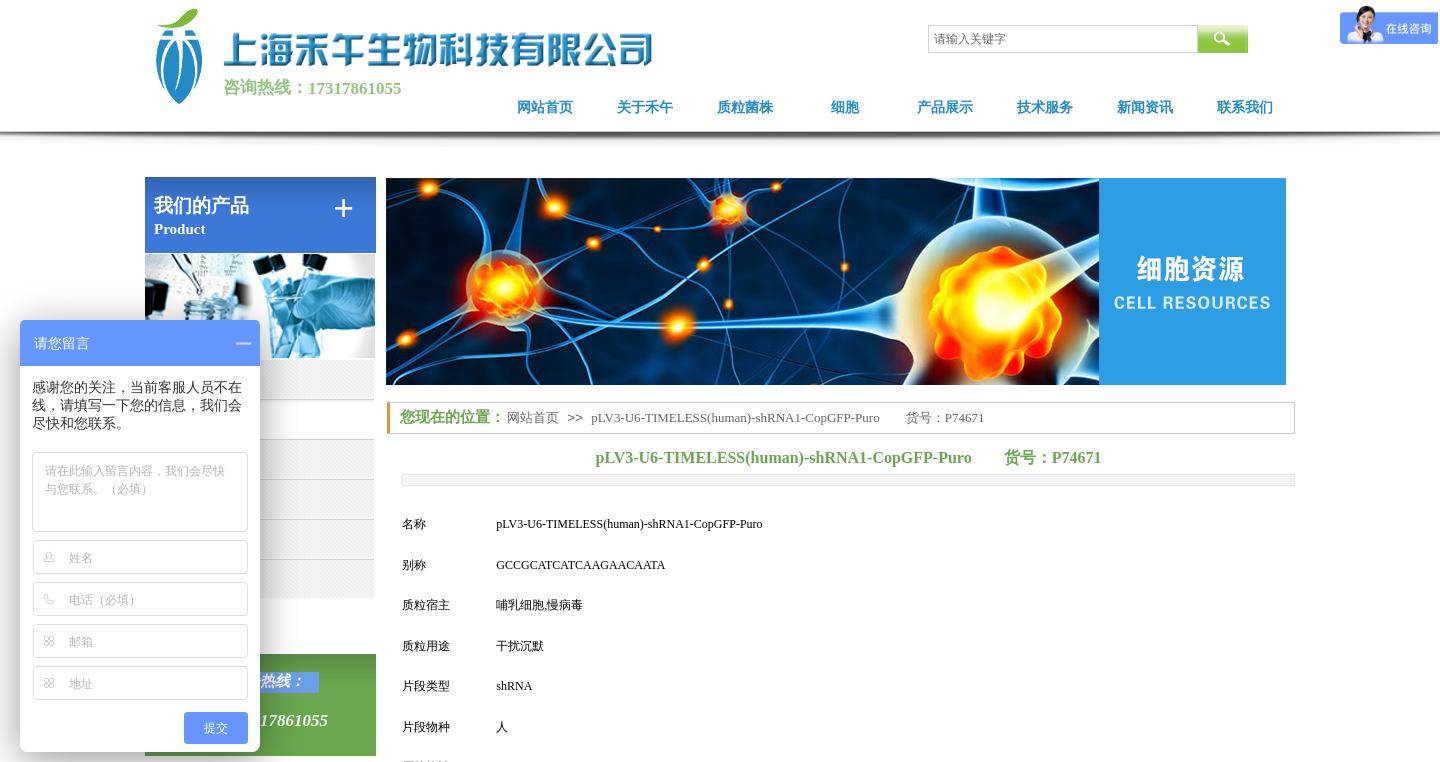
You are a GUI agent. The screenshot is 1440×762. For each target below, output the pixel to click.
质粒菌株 (745, 107)
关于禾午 (645, 107)
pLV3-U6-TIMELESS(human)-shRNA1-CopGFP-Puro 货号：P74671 (787, 417)
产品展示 (945, 107)
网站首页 (545, 107)
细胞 (845, 107)
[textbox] (1063, 39)
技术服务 (1045, 107)
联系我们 (1245, 107)
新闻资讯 (1145, 107)
